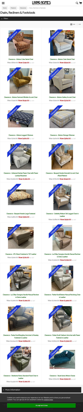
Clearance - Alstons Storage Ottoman (62, 135)
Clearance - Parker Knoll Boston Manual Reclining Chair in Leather (62, 296)
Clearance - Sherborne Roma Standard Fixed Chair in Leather (21, 377)
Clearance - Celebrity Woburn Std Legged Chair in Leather (62, 215)
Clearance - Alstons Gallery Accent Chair (62, 97)
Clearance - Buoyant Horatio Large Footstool (20, 213)
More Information (12, 390)
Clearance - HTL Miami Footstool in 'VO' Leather (20, 254)
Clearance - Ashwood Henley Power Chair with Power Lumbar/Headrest (21, 174)
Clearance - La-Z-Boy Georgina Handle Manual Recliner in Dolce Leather (62, 255)
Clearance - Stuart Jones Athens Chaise (62, 376)
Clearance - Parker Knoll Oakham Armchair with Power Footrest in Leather (62, 336)
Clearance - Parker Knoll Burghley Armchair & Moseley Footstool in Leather (20, 336)
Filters (6, 18)
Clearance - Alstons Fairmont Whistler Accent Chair (20, 97)
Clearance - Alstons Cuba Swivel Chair (20, 59)
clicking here (48, 399)
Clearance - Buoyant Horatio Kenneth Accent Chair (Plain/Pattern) (62, 174)
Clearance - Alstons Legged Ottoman (21, 135)
